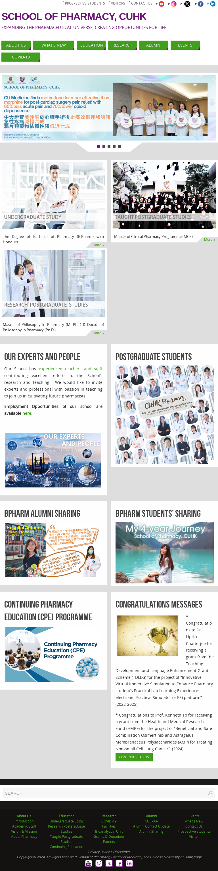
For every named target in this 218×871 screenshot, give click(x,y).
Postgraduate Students (154, 356)
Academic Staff (24, 826)
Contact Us (194, 826)
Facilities (109, 826)
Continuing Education (66, 846)
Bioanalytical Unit (109, 831)
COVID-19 (109, 821)
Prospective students (85, 3)
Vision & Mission (24, 831)
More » (98, 244)
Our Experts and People (42, 356)
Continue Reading (134, 757)
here (26, 413)
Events (194, 816)
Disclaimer (121, 851)
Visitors (118, 3)
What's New (194, 821)
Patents (109, 841)
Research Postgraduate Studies (66, 829)
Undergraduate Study (66, 821)
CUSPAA (151, 821)
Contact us (141, 3)
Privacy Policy (98, 851)
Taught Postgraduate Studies (66, 839)
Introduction (23, 821)
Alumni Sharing (151, 831)
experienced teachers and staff (71, 368)
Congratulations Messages (159, 604)
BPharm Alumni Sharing (42, 513)
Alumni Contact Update (151, 826)
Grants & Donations (109, 836)
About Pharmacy (24, 836)
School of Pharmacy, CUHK (73, 16)
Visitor (194, 836)
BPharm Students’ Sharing (158, 513)
